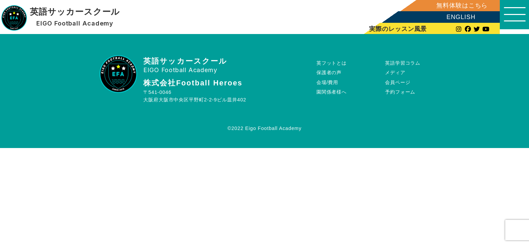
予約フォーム (400, 92)
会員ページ (398, 82)
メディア (395, 72)
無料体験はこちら (457, 5)
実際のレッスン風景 (394, 28)
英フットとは (331, 62)
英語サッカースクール (75, 11)
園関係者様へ (331, 92)
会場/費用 (327, 82)
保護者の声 (329, 72)
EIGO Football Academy (74, 23)
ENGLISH (456, 17)
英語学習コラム (402, 62)
